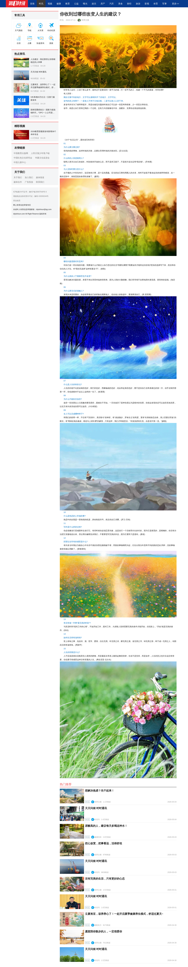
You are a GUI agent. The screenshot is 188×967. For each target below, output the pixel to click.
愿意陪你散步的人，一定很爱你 (103, 931)
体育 (155, 3)
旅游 (138, 3)
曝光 (85, 3)
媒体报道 (40, 177)
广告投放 (29, 182)
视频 (50, 3)
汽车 (111, 3)
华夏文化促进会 (42, 158)
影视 (147, 3)
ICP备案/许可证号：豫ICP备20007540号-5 (30, 192)
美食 (120, 3)
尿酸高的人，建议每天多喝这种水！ (106, 825)
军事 (164, 3)
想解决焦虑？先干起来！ (99, 790)
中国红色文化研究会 (23, 158)
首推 (32, 3)
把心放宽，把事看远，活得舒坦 (103, 843)
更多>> (175, 3)
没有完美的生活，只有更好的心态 (105, 878)
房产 (103, 3)
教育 (67, 3)
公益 (76, 3)
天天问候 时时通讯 (38, 72)
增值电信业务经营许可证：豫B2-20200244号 (30, 196)
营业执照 (16, 201)
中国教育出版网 (21, 153)
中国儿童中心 (20, 162)
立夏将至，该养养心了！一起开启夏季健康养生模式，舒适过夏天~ (43, 87)
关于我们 (18, 177)
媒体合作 (18, 182)
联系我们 (40, 182)
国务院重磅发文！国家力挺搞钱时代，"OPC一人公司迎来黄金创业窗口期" (43, 113)
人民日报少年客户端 (40, 153)
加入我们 (29, 177)
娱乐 (94, 3)
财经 (129, 3)
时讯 (41, 3)
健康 (59, 3)
